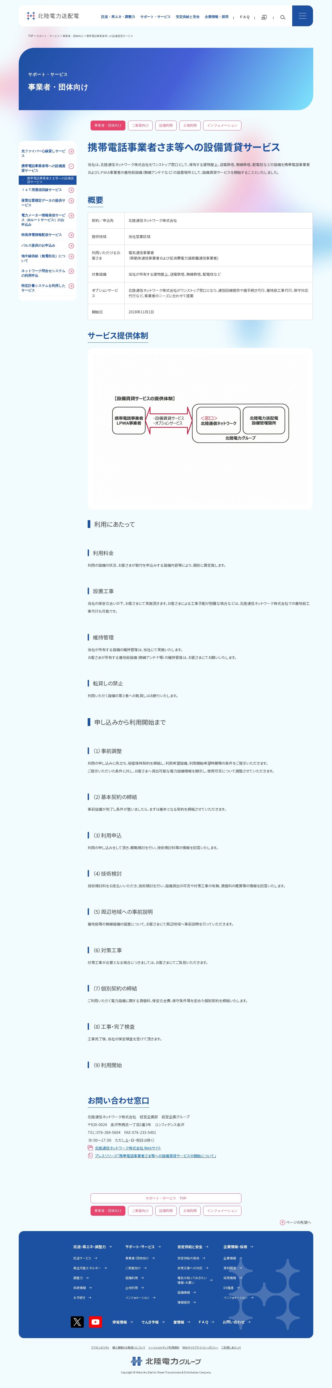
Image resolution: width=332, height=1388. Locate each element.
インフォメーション (222, 125)
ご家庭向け (140, 125)
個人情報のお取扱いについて (128, 1347)
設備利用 (166, 125)
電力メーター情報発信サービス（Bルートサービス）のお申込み (47, 220)
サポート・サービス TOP (166, 1198)
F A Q (245, 17)
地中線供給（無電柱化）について (47, 258)
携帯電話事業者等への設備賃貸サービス (47, 168)
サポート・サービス (155, 17)
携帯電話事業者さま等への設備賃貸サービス (47, 180)
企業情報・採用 (216, 17)
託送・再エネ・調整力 (118, 17)
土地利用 (190, 125)
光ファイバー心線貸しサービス (47, 153)
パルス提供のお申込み (47, 245)
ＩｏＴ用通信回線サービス (47, 190)
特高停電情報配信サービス (47, 235)
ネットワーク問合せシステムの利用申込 (47, 273)
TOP (30, 36)
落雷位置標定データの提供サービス (47, 202)
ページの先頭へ (298, 1222)
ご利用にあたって (231, 1347)
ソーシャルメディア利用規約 (163, 1347)
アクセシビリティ (100, 1347)
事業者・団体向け (73, 36)
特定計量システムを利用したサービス (47, 287)
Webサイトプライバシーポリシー (200, 1347)
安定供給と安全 (188, 17)
